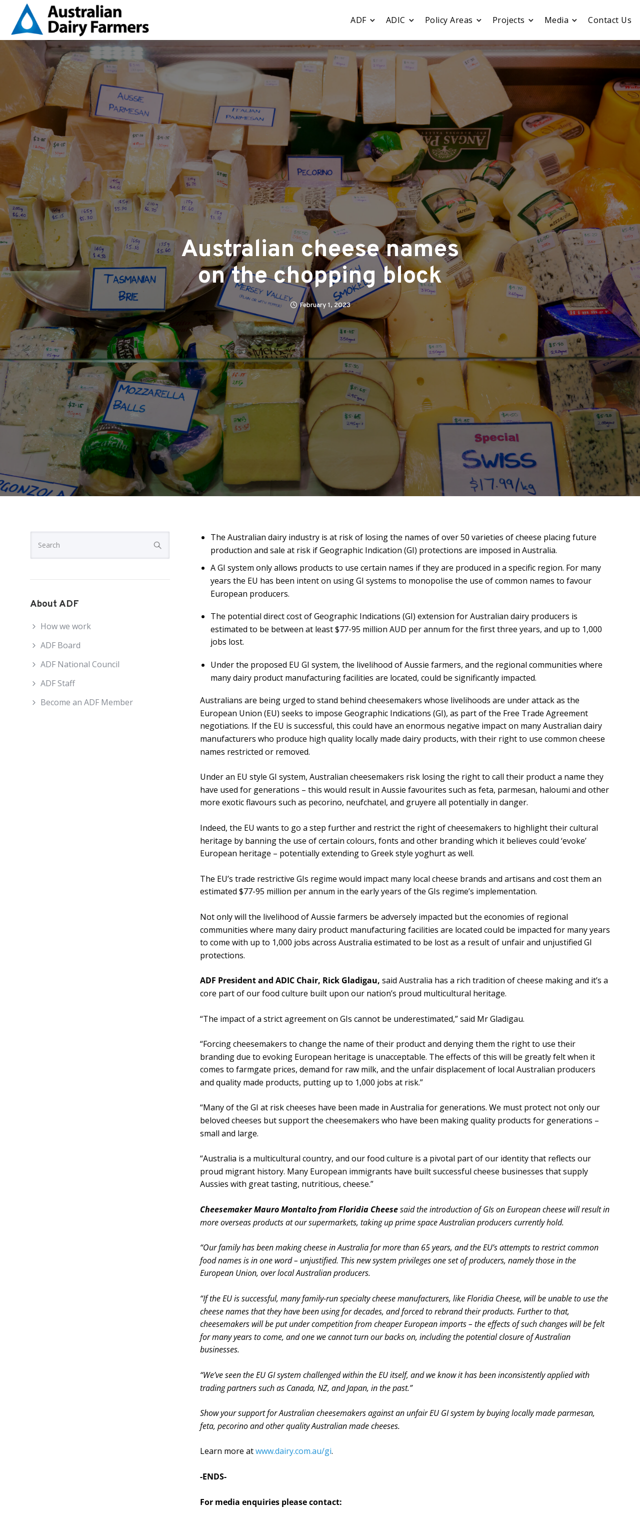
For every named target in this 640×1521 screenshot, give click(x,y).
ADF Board (60, 645)
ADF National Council (80, 664)
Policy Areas (449, 20)
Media (556, 20)
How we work (65, 626)
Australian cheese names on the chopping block (320, 263)
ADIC (396, 20)
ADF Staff (57, 683)
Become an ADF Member (86, 702)
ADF (358, 20)
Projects (508, 20)
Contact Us (610, 20)
